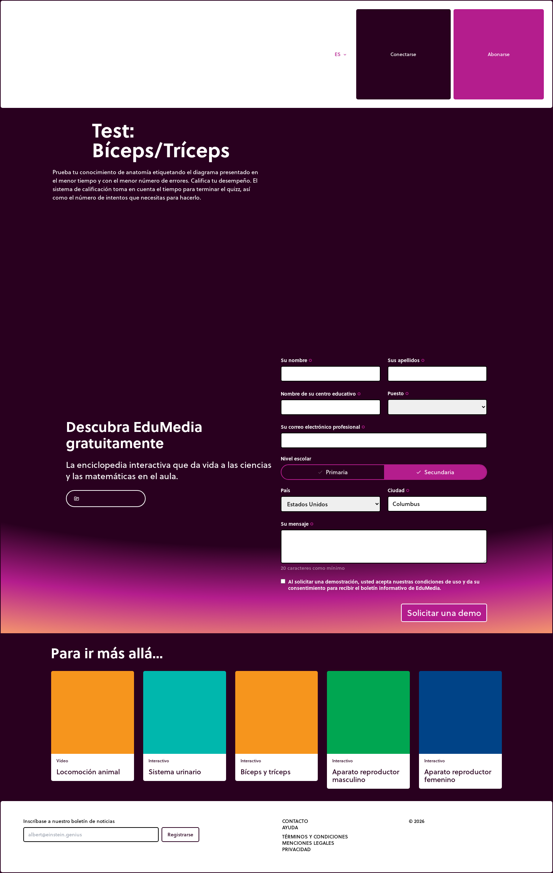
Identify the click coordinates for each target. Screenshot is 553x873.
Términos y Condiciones (315, 836)
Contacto (295, 821)
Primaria (332, 472)
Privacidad (296, 849)
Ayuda (290, 827)
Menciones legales (308, 843)
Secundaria (435, 472)
